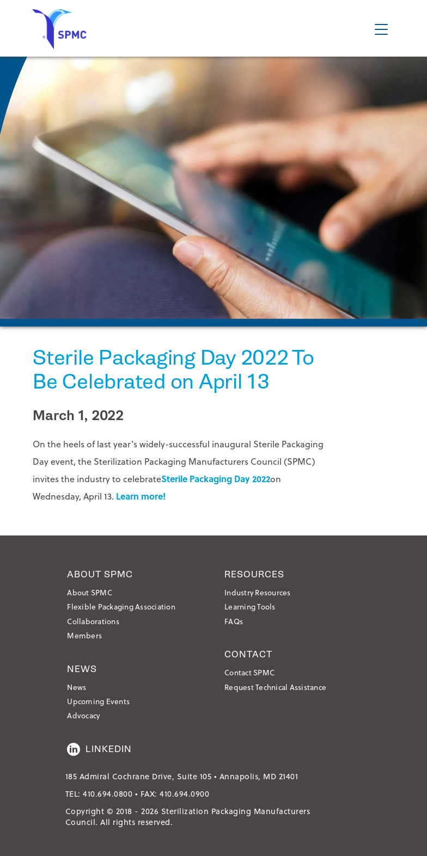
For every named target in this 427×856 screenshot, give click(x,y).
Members (84, 635)
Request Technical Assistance (275, 687)
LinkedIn (99, 749)
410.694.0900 (184, 793)
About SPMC (89, 592)
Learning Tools (250, 606)
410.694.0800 (107, 793)
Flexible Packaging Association (121, 606)
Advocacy (83, 715)
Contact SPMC (249, 672)
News (76, 687)
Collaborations (93, 621)
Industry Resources (257, 592)
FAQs (233, 621)
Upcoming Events (98, 701)
